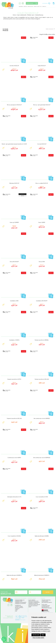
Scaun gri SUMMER (14, 222)
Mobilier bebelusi (21, 6)
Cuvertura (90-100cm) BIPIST (14, 457)
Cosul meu (44, 604)
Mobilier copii (25, 6)
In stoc (41, 6)
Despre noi (18, 605)
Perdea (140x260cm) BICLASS (42, 379)
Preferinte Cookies (47, 608)
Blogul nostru (19, 607)
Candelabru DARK (14, 300)
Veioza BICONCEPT (14, 261)
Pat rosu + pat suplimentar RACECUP (41, 104)
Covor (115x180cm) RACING (14, 536)
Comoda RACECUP (41, 144)
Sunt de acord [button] (36, 634)
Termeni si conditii (33, 603)
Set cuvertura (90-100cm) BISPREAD (41, 457)
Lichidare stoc (44, 6)
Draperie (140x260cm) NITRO (14, 379)
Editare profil (45, 606)
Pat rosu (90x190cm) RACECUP (14, 104)
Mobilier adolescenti (30, 6)
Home (14, 15)
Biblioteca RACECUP (14, 183)
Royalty (11, 617)
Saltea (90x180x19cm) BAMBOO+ (14, 575)
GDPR (30, 606)
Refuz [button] (43, 634)
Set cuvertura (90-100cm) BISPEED (42, 418)
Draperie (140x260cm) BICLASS (14, 418)
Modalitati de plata (33, 601)
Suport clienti (19, 606)
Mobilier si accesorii (36, 6)
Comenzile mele (46, 605)
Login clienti (45, 601)
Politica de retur (33, 605)
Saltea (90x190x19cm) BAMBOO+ (41, 575)
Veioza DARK (42, 261)
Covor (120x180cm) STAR (42, 496)
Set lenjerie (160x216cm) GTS (14, 496)
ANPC (16, 609)
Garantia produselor (34, 604)
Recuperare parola (47, 602)
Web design (5, 617)
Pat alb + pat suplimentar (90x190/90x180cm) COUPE (14, 144)
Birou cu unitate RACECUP (42, 183)
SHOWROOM (45, 3)
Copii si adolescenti (21, 15)
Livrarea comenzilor (34, 602)
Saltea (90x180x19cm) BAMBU (42, 536)
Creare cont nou (46, 600)
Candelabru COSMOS (14, 340)
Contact (17, 608)
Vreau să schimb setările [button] (38, 637)
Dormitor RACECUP (14, 65)
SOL (16, 611)
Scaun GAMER (41, 222)
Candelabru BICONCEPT (41, 300)
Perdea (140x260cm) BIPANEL (42, 340)
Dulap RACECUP (42, 65)
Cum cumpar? (32, 600)
